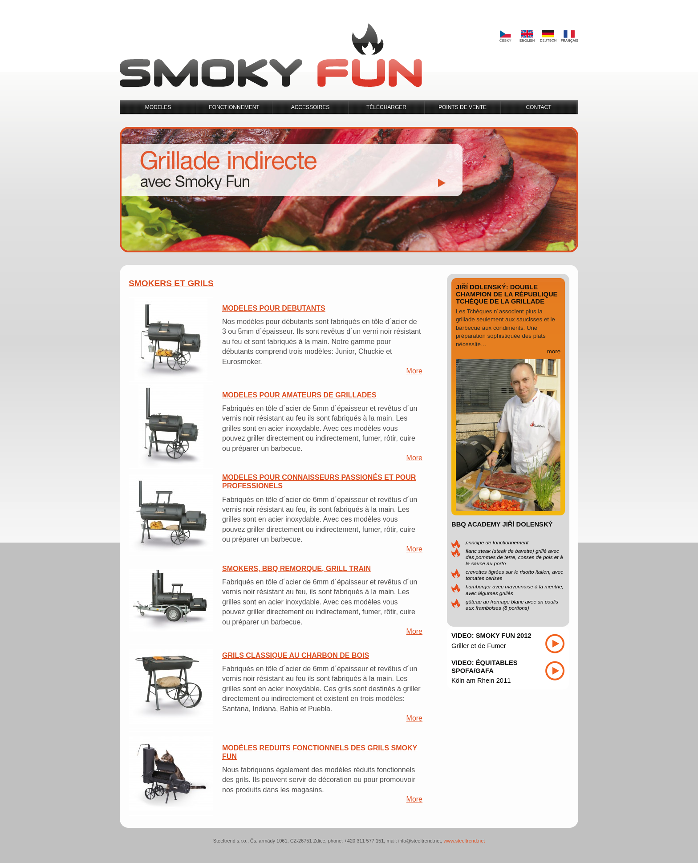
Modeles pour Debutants (273, 308)
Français (569, 36)
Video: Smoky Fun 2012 (491, 635)
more (553, 351)
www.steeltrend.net (464, 840)
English (527, 36)
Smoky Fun (271, 55)
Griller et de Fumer (478, 645)
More (414, 371)
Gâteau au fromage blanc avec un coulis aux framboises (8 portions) (512, 605)
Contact (538, 107)
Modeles (158, 107)
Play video (555, 643)
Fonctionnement (234, 107)
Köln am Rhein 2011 (481, 680)
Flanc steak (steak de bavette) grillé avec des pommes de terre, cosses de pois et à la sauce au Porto (514, 557)
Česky (505, 36)
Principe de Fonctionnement (497, 542)
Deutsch (548, 36)
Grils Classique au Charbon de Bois (295, 655)
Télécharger (386, 107)
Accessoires (310, 107)
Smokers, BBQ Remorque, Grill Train (296, 568)
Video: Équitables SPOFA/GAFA (484, 666)
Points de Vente (462, 107)
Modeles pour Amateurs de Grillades (299, 395)
